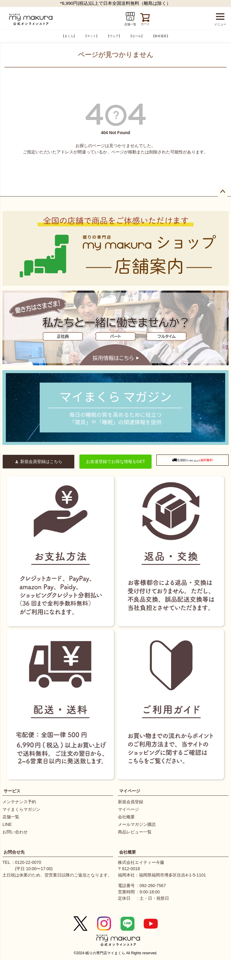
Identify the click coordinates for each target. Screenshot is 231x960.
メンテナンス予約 (19, 801)
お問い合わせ (15, 831)
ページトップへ (222, 192)
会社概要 (126, 816)
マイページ (129, 790)
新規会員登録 (130, 801)
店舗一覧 (10, 816)
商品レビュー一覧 (135, 831)
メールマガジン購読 (137, 824)
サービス (12, 790)
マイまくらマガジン (21, 809)
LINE (7, 824)
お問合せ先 (14, 852)
